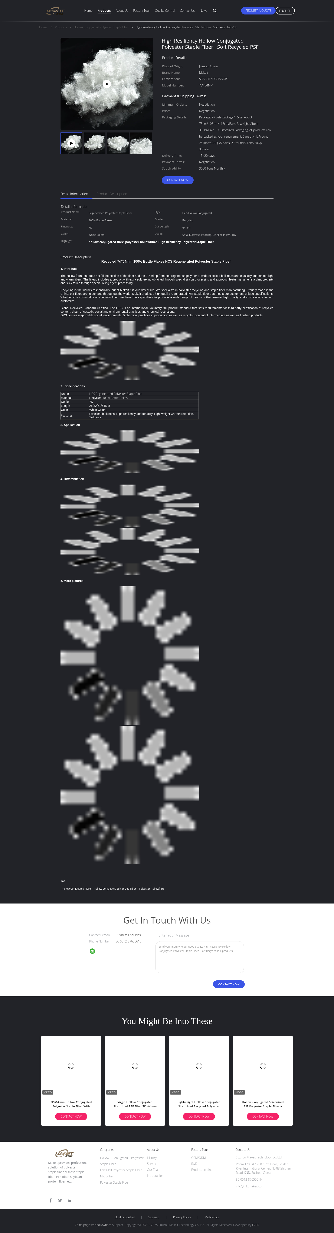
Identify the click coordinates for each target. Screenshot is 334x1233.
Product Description (112, 193)
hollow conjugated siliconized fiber (115, 889)
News (203, 11)
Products (104, 11)
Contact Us (187, 11)
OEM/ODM (198, 1158)
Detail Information (74, 193)
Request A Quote (258, 11)
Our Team (153, 1170)
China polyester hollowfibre (93, 1225)
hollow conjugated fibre (76, 889)
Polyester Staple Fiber (114, 1182)
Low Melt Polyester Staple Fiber (121, 1170)
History (152, 1158)
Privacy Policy (182, 1217)
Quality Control (165, 11)
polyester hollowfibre (151, 889)
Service (152, 1164)
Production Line (201, 1170)
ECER (255, 1225)
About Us (122, 11)
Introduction (155, 1176)
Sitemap (153, 1217)
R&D (194, 1164)
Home (88, 11)
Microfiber (107, 1176)
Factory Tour (141, 11)
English (285, 11)
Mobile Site (212, 1217)
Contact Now (177, 180)
